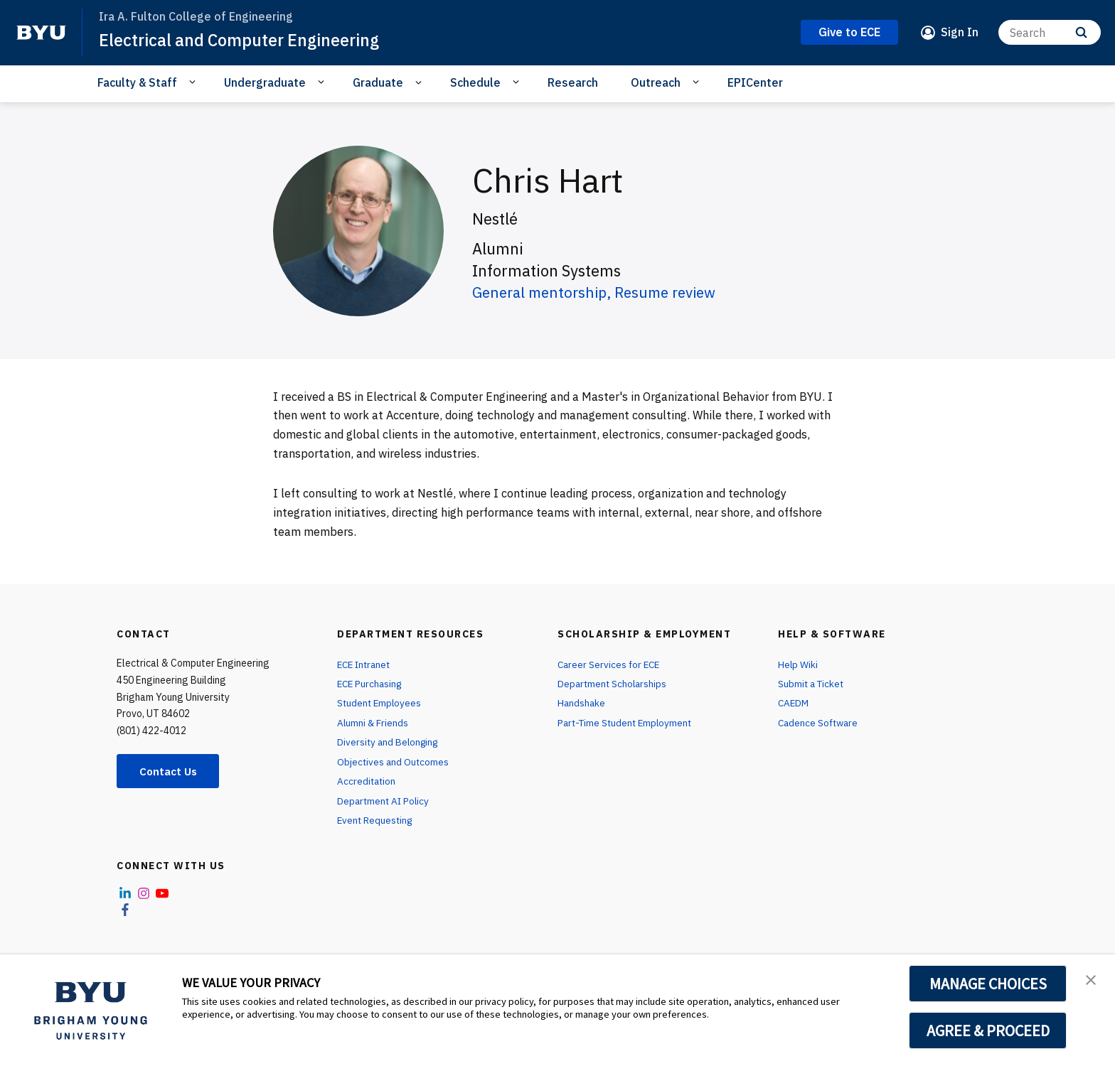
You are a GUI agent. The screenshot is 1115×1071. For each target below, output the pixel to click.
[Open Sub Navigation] (194, 81)
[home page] (41, 33)
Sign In (959, 32)
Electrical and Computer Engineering (243, 39)
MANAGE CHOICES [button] (988, 984)
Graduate (378, 82)
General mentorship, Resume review (602, 291)
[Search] (1049, 32)
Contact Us (170, 771)
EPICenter (755, 82)
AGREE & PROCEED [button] (988, 1030)
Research (573, 82)
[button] (1091, 980)
